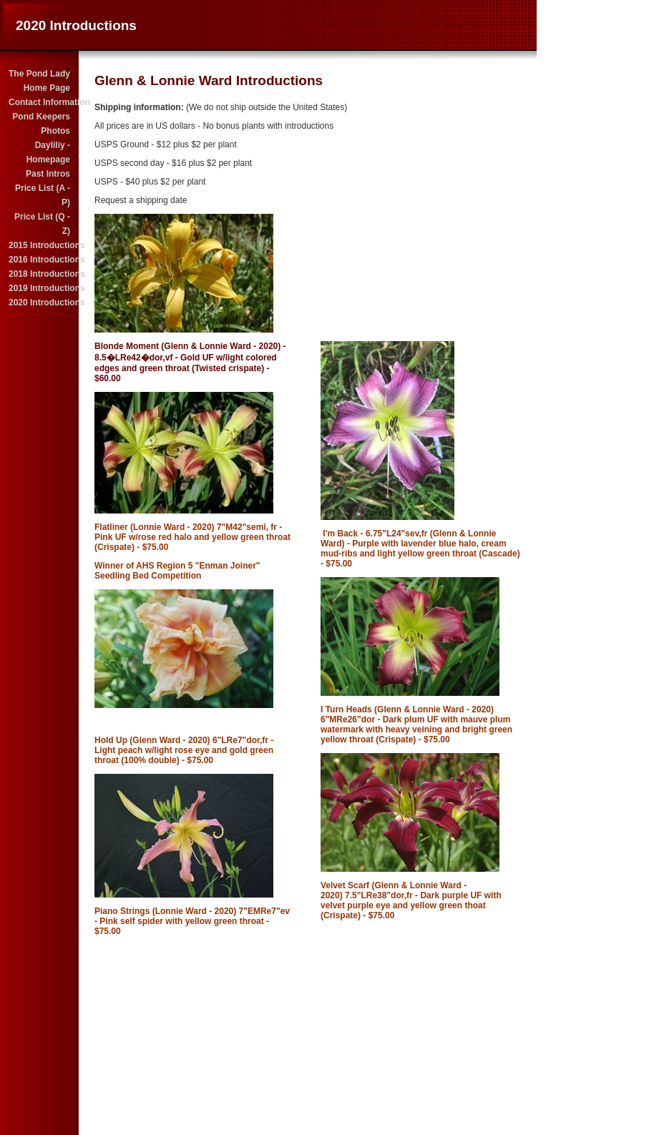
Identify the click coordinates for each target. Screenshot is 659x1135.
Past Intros (48, 174)
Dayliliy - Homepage (48, 152)
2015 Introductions (40, 245)
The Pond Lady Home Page (39, 81)
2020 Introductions (40, 303)
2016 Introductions (40, 260)
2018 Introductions (40, 274)
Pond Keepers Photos (41, 124)
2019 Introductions (40, 288)
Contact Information (40, 102)
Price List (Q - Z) (42, 224)
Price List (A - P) (40, 195)
